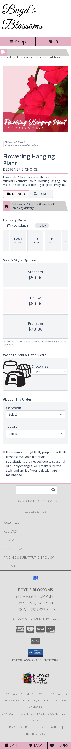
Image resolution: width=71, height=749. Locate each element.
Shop (18, 41)
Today (42, 225)
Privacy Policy (18, 727)
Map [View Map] (35, 745)
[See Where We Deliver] (35, 511)
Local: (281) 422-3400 (35, 609)
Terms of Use (35, 733)
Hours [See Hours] (59, 745)
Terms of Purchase (47, 727)
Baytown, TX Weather (18, 713)
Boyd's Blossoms (22, 18)
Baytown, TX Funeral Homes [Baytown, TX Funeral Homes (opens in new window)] (25, 694)
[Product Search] (36, 489)
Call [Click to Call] (11, 745)
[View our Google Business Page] (36, 580)
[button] (35, 653)
